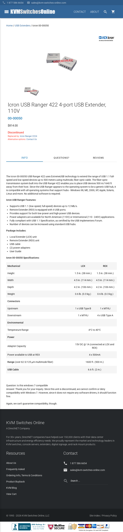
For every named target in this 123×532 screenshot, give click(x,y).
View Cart (11, 494)
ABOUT (94, 11)
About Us (11, 463)
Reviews (98, 157)
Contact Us (31, 139)
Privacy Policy (109, 515)
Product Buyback (15, 481)
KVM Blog (11, 487)
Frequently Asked (15, 469)
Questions (61, 157)
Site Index (95, 515)
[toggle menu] (6, 12)
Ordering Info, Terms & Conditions (24, 475)
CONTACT (80, 11)
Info (24, 157)
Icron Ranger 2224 (28, 136)
